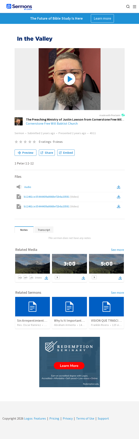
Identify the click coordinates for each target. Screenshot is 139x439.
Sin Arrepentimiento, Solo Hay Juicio (42, 320)
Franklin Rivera (100, 325)
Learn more (102, 18)
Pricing (54, 418)
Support (103, 418)
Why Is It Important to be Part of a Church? (84, 320)
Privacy (68, 418)
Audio (27, 187)
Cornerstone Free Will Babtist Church (52, 123)
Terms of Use (85, 418)
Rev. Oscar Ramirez (29, 325)
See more (117, 250)
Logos (28, 418)
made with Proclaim (112, 115)
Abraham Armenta (65, 325)
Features (40, 418)
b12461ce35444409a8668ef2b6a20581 (51, 196)
